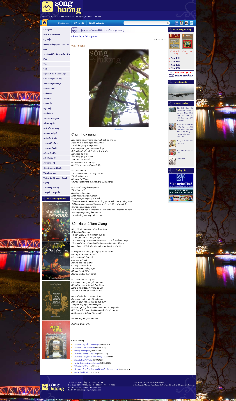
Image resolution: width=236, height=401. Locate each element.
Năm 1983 (175, 58)
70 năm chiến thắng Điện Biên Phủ (57, 56)
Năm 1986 (175, 68)
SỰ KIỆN (48, 39)
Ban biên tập (63, 23)
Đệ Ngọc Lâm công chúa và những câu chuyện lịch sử (96, 369)
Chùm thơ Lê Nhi (81, 366)
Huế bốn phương (51, 128)
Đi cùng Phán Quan (82, 350)
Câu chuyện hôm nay (53, 79)
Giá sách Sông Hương (53, 168)
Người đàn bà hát (81, 372)
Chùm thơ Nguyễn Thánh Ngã (86, 344)
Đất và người (49, 123)
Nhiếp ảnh (48, 113)
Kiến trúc (48, 93)
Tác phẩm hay (50, 173)
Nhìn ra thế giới (50, 133)
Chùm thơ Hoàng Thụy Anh (85, 353)
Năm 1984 (175, 61)
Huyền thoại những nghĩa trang (87, 363)
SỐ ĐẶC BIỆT (50, 158)
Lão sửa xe (181, 158)
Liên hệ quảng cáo (96, 23)
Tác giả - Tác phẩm (52, 192)
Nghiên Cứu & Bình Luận (55, 74)
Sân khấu (48, 103)
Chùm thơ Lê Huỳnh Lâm (84, 347)
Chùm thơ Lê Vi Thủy (83, 360)
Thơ (45, 69)
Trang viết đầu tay (52, 143)
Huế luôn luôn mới (52, 34)
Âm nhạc (47, 98)
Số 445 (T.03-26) (187, 52)
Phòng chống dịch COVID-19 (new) (56, 46)
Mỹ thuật (48, 108)
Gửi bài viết (79, 23)
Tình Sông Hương (51, 187)
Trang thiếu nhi (50, 148)
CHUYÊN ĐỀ (49, 163)
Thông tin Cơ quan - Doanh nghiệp (55, 180)
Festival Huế (49, 88)
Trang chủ (48, 30)
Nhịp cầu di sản (50, 138)
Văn (45, 64)
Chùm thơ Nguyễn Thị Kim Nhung (88, 357)
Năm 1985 (175, 65)
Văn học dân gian (51, 118)
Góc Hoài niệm (50, 153)
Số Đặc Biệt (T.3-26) (174, 52)
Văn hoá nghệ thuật (52, 83)
